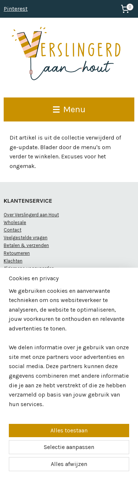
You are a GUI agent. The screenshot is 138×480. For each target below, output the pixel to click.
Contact (12, 230)
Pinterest (16, 8)
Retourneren (17, 253)
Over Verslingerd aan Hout (31, 214)
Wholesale (15, 222)
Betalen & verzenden (26, 245)
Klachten (13, 261)
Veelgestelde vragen (25, 237)
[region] (69, 350)
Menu (69, 109)
